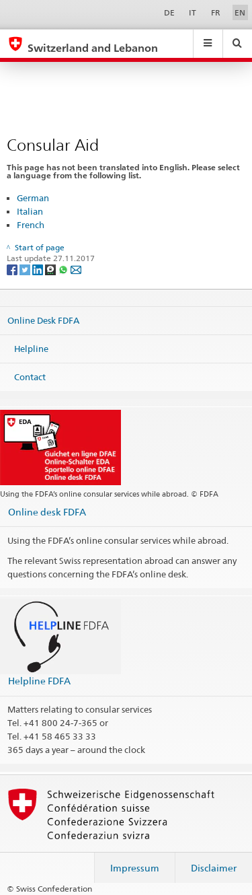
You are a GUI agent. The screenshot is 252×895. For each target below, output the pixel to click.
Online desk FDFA (47, 511)
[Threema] (51, 269)
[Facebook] (13, 269)
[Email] (76, 269)
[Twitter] (25, 269)
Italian (30, 211)
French (30, 224)
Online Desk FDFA (43, 320)
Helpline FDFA (39, 680)
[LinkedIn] (38, 269)
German (33, 197)
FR (215, 12)
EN (240, 12)
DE (169, 12)
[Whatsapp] (64, 269)
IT (192, 12)
